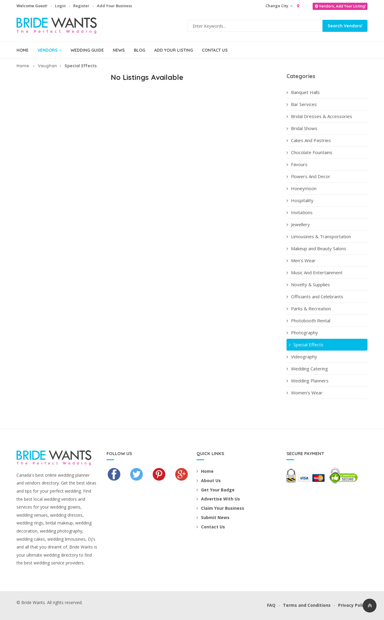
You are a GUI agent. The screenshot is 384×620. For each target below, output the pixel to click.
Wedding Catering (307, 369)
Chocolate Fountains (309, 152)
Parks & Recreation (308, 308)
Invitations (299, 212)
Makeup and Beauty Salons (316, 248)
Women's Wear (304, 393)
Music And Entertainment (314, 272)
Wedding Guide (87, 50)
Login (60, 5)
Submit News (213, 517)
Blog (139, 50)
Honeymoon (301, 188)
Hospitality (300, 200)
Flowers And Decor (308, 176)
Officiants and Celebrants (314, 296)
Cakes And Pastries (308, 140)
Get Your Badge (215, 490)
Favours (297, 164)
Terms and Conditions (307, 605)
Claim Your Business (220, 508)
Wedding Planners (307, 381)
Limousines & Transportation (318, 236)
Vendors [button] (50, 50)
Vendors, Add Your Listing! (340, 6)
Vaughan (47, 65)
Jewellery (298, 224)
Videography (301, 357)
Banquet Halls (303, 92)
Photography (302, 333)
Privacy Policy (353, 605)
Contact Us (215, 50)
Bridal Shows (301, 128)
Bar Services (301, 104)
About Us (208, 480)
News (119, 50)
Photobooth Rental (308, 321)
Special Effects (305, 345)
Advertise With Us (218, 499)
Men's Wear (301, 260)
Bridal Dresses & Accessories (319, 116)
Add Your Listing (173, 50)
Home (22, 50)
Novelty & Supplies (308, 284)
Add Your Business (114, 5)
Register (81, 5)
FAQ (271, 605)
